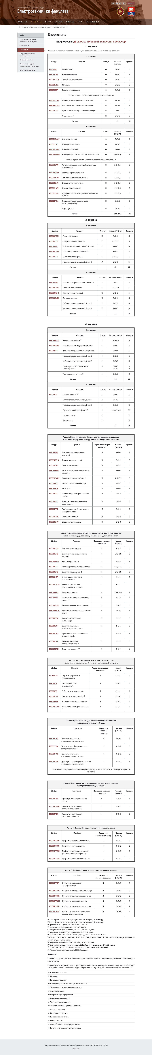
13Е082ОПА (54, 193)
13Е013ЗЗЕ (53, 598)
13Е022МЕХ (53, 85)
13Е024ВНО (54, 522)
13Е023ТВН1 (54, 293)
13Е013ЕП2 (53, 572)
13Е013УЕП (53, 577)
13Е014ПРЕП (54, 806)
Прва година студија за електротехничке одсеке (28, 40)
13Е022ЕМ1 (53, 144)
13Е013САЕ (53, 641)
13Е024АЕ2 (53, 452)
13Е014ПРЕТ (54, 883)
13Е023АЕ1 (53, 283)
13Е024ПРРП (54, 841)
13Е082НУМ (53, 188)
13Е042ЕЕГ (53, 90)
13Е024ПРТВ (54, 859)
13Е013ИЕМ (54, 605)
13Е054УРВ (53, 701)
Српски (130, 3)
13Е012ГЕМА (54, 149)
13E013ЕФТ (53, 626)
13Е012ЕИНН (54, 155)
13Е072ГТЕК (54, 80)
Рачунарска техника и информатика (27, 55)
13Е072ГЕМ (53, 74)
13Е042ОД (53, 683)
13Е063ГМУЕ (54, 707)
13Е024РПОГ (54, 340)
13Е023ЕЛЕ (53, 488)
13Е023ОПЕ (53, 517)
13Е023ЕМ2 (53, 465)
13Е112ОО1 (53, 676)
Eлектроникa (24, 45)
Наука (48, 22)
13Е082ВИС (53, 183)
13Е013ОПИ (54, 649)
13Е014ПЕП (53, 799)
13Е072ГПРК (54, 100)
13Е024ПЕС (53, 738)
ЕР (53, 27)
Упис (80, 22)
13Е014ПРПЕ (54, 896)
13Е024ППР (53, 509)
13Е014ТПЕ (53, 351)
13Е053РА (53, 691)
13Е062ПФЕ (54, 111)
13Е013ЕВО (53, 592)
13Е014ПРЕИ (54, 891)
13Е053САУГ (54, 252)
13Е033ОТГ (53, 696)
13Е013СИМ (54, 298)
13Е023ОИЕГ (54, 478)
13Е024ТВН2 (54, 460)
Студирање (36, 22)
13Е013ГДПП (54, 585)
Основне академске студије (40, 27)
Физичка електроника (27, 70)
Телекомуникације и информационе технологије (29, 65)
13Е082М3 (53, 69)
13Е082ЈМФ (54, 178)
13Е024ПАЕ (53, 754)
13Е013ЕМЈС (54, 610)
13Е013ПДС (53, 814)
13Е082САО (53, 165)
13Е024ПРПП (54, 851)
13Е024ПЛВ (53, 762)
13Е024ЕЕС (53, 494)
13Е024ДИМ (54, 346)
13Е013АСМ (54, 236)
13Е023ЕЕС (53, 246)
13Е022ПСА (53, 201)
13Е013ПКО (53, 634)
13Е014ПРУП (54, 911)
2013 (57, 27)
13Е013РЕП (53, 567)
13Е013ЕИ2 (53, 554)
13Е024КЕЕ (53, 483)
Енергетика (24, 50)
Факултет (22, 22)
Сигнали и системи (26, 60)
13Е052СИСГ (54, 139)
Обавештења (92, 22)
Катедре (59, 22)
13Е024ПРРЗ (54, 846)
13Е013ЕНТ (53, 241)
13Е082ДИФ (54, 173)
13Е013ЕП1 (53, 257)
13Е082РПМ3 (54, 105)
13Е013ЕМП (54, 288)
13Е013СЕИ (53, 618)
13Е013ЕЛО (53, 549)
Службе (70, 22)
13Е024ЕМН (54, 470)
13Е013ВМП (54, 562)
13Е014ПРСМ (54, 901)
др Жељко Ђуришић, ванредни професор (99, 41)
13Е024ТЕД (53, 501)
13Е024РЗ (53, 395)
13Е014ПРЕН (54, 906)
